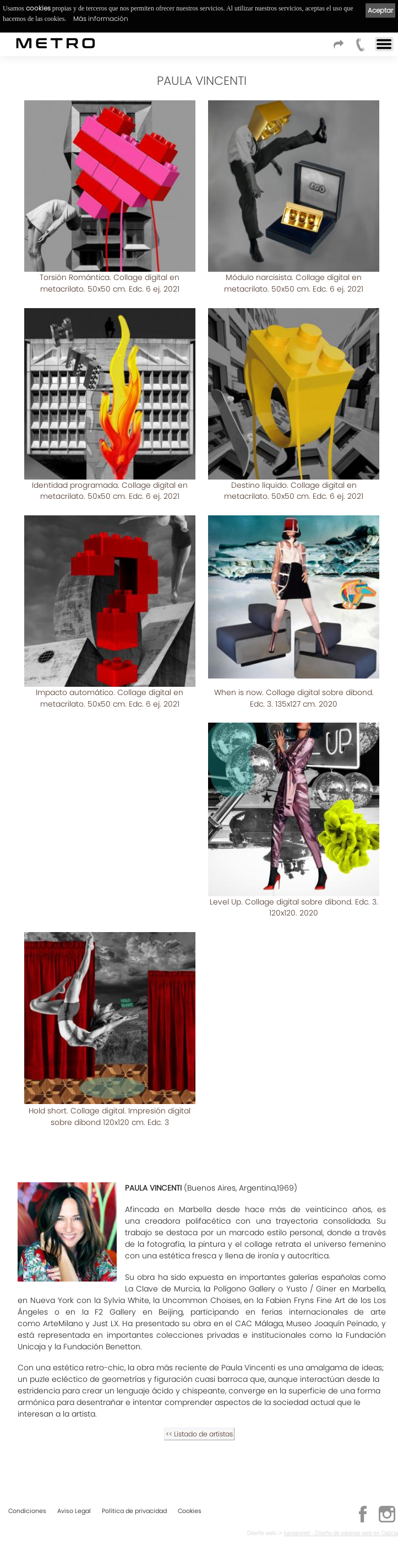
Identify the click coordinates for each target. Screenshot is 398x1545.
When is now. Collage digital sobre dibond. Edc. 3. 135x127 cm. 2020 (294, 698)
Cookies (189, 1510)
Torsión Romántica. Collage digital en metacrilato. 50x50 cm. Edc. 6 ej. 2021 (109, 283)
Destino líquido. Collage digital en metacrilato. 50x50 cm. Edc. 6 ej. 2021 (293, 491)
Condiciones (27, 1510)
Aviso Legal (74, 1510)
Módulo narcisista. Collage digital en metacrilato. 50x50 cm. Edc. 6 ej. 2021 (293, 283)
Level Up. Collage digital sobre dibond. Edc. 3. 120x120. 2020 (294, 907)
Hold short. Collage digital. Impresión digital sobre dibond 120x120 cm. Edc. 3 (109, 1116)
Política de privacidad (134, 1510)
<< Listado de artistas (199, 1434)
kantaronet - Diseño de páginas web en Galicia (341, 1533)
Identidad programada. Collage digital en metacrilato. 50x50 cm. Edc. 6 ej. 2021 (110, 491)
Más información (100, 18)
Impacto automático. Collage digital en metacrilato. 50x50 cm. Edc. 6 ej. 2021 (109, 698)
